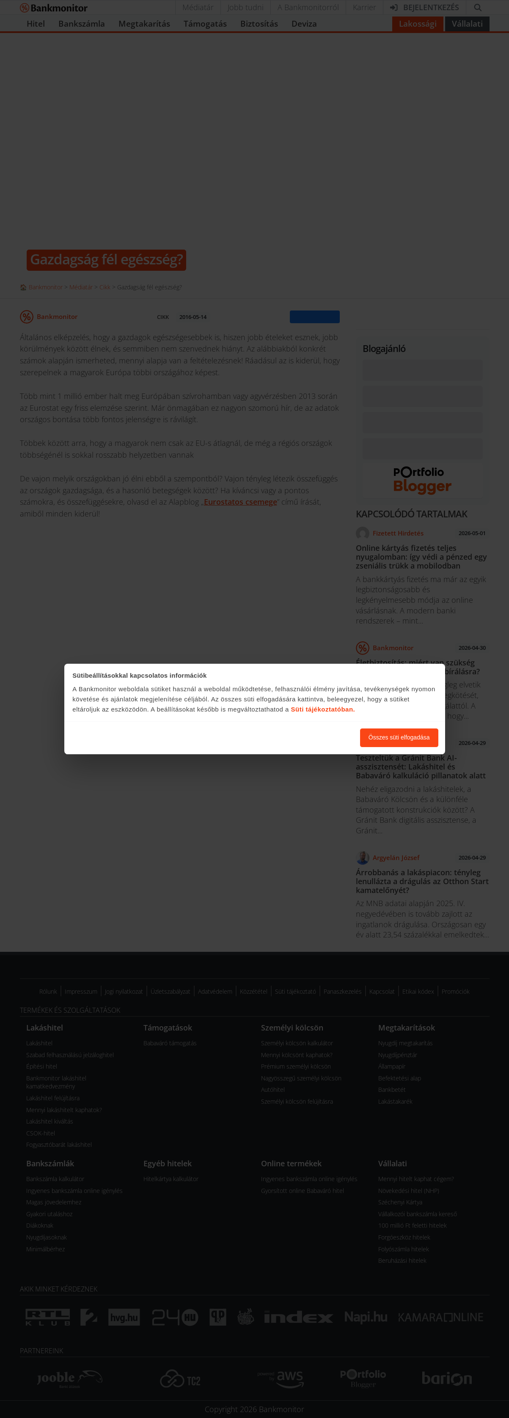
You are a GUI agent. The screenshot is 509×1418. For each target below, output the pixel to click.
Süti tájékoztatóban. (323, 709)
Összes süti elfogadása (399, 737)
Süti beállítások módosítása (307, 737)
